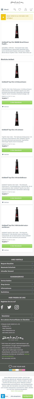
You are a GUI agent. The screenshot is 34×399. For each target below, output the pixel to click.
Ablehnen (5, 396)
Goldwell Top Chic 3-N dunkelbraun (14, 178)
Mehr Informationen (17, 391)
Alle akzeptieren (16, 396)
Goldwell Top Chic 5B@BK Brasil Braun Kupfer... (15, 43)
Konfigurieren (27, 396)
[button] (3, 396)
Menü (4, 9)
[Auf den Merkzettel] (5, 107)
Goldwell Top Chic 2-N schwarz (12, 130)
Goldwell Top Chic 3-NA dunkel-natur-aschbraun (15, 226)
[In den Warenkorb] (17, 102)
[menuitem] (4, 9)
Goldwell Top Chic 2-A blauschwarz (14, 82)
